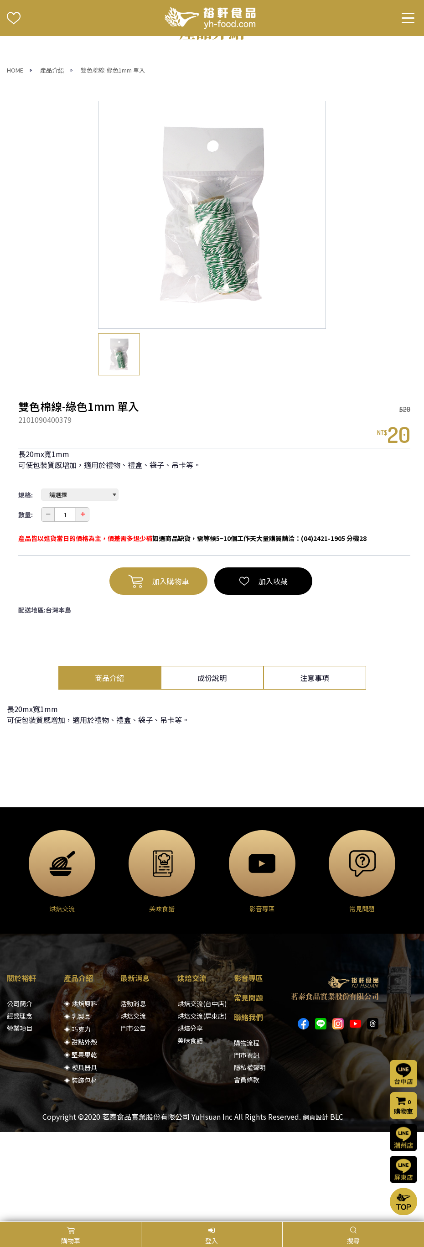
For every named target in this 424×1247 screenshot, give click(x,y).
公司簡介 (19, 1092)
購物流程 (246, 1132)
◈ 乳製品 (77, 1105)
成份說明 (212, 767)
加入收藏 (263, 670)
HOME (15, 159)
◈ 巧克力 (77, 1118)
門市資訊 (246, 1144)
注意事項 (314, 767)
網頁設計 (315, 1206)
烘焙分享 (190, 1117)
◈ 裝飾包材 (80, 1169)
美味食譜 (190, 1129)
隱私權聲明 (250, 1156)
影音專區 (248, 1067)
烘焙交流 (133, 1105)
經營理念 (19, 1105)
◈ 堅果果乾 (80, 1143)
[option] (212, 304)
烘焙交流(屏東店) (202, 1105)
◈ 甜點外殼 (80, 1131)
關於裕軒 (21, 1067)
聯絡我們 (248, 1106)
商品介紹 (109, 767)
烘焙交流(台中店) (202, 1092)
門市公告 (133, 1117)
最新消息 (135, 1067)
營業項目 (19, 1117)
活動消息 (133, 1092)
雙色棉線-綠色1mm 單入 (113, 159)
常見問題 (248, 1086)
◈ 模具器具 (80, 1156)
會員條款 (246, 1169)
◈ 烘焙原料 (80, 1092)
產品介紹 (52, 159)
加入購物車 (158, 670)
